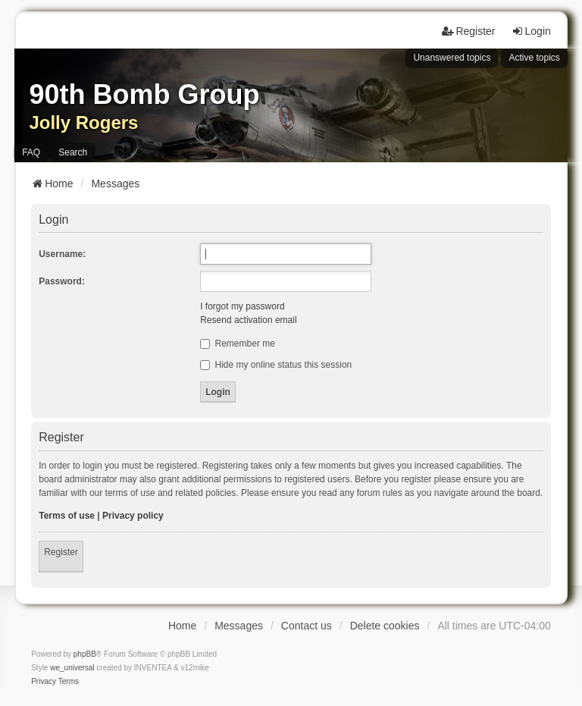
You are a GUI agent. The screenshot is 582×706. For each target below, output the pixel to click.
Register (61, 552)
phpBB (85, 654)
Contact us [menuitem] (306, 626)
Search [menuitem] (72, 152)
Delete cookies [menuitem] (385, 626)
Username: (62, 254)
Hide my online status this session (276, 364)
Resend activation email (248, 320)
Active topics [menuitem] (533, 57)
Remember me (237, 343)
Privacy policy (133, 515)
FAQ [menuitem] (31, 152)
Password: (62, 281)
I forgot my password (242, 306)
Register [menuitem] (468, 31)
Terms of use (67, 515)
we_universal (72, 668)
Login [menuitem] (531, 31)
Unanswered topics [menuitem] (451, 57)
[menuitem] (43, 682)
